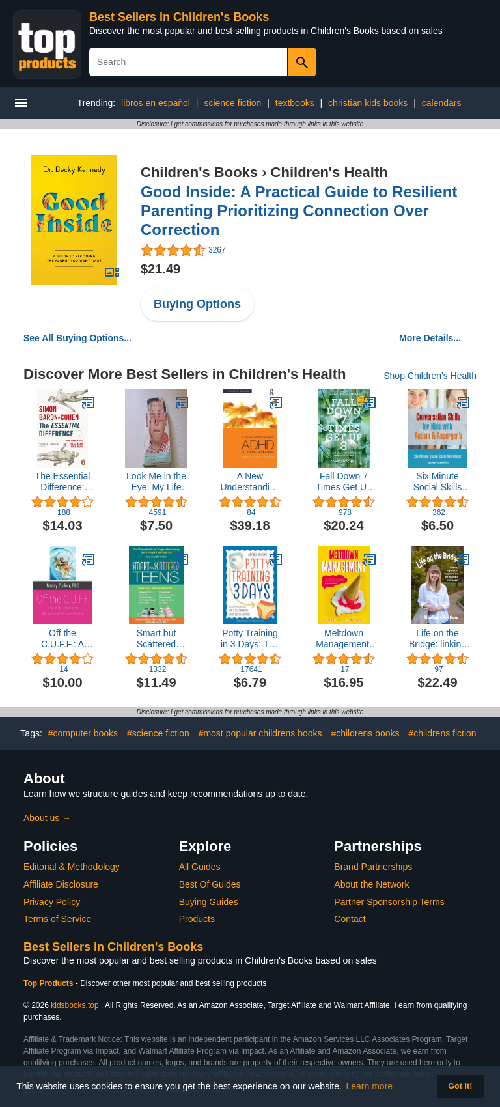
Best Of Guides (210, 884)
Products (197, 919)
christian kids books (368, 103)
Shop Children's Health (430, 376)
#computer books (83, 733)
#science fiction (158, 733)
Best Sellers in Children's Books (179, 16)
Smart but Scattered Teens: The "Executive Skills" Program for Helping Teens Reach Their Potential (156, 639)
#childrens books (365, 733)
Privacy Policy (51, 902)
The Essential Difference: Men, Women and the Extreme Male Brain (62, 482)
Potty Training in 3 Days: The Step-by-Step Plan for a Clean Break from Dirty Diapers (250, 639)
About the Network (371, 884)
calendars (442, 103)
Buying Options (197, 304)
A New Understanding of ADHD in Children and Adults (249, 482)
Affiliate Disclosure (60, 884)
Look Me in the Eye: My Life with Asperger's (157, 482)
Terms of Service (57, 919)
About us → (47, 818)
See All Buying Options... (77, 338)
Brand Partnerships (373, 867)
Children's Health (329, 172)
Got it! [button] (460, 1086)
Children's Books (199, 172)
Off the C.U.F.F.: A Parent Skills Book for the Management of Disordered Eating (62, 639)
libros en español (155, 103)
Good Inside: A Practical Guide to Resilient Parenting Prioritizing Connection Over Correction (299, 210)
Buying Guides (208, 902)
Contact (349, 919)
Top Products (49, 983)
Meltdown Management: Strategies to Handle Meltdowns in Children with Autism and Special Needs (343, 639)
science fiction (232, 103)
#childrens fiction (442, 733)
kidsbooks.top (74, 1005)
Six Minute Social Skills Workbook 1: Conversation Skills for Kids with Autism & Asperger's (437, 482)
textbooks (294, 103)
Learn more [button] (369, 1086)
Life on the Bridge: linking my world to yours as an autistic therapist (437, 639)
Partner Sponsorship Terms (389, 902)
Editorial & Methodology (71, 867)
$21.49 (160, 269)
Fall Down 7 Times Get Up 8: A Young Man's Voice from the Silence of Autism (344, 482)
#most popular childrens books (260, 733)
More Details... (430, 338)
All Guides (200, 867)
